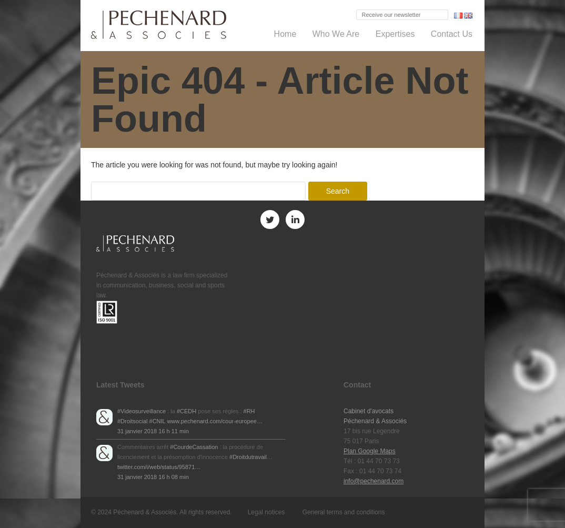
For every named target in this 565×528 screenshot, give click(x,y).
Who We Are (336, 33)
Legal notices (266, 512)
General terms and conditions (343, 512)
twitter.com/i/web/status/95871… (158, 467)
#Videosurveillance (141, 411)
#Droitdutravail (248, 457)
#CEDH (186, 411)
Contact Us (451, 33)
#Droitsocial (132, 421)
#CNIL (157, 421)
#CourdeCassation (194, 447)
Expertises (395, 33)
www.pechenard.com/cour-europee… (215, 421)
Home (285, 33)
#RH (249, 411)
